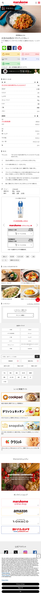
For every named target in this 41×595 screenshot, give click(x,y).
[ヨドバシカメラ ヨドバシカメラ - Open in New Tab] (20, 530)
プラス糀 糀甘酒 (6, 121)
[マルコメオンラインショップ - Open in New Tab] (20, 223)
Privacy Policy (5, 580)
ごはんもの (15, 189)
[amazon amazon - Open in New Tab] (20, 511)
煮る (13, 191)
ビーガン (4, 260)
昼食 (27, 256)
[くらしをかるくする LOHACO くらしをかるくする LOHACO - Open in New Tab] (20, 521)
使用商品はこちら (20, 35)
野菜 (13, 193)
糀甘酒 (12, 256)
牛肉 (4, 373)
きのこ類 (11, 377)
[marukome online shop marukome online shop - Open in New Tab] (20, 502)
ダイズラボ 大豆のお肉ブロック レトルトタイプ (14, 85)
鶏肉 (17, 373)
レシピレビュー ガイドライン (33, 304)
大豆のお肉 (20, 256)
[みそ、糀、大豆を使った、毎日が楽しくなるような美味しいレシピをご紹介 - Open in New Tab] (20, 434)
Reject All (20, 587)
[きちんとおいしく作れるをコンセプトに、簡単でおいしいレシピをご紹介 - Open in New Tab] (20, 450)
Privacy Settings (20, 584)
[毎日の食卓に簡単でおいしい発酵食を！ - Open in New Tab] (20, 403)
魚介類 (23, 373)
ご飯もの (4, 256)
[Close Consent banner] (38, 556)
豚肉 (10, 373)
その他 (22, 193)
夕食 (33, 256)
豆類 (18, 193)
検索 (3, 3)
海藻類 (30, 373)
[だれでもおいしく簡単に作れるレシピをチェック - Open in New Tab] (20, 418)
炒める (18, 191)
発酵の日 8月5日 (14, 260)
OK (20, 591)
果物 (25, 377)
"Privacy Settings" (6, 573)
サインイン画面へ (20, 315)
